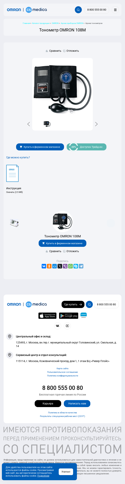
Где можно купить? (18, 157)
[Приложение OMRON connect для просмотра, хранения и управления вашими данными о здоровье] (83, 316)
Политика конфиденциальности (62, 376)
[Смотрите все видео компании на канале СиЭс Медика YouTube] (67, 325)
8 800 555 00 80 (62, 388)
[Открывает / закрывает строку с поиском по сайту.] (78, 9)
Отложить (72, 50)
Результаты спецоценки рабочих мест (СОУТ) (62, 416)
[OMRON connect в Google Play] (68, 316)
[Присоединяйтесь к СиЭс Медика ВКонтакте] (57, 325)
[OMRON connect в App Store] (47, 316)
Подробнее (43, 476)
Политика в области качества (62, 412)
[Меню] (115, 9)
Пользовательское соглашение (62, 372)
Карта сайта (62, 368)
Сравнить (55, 50)
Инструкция (13, 188)
